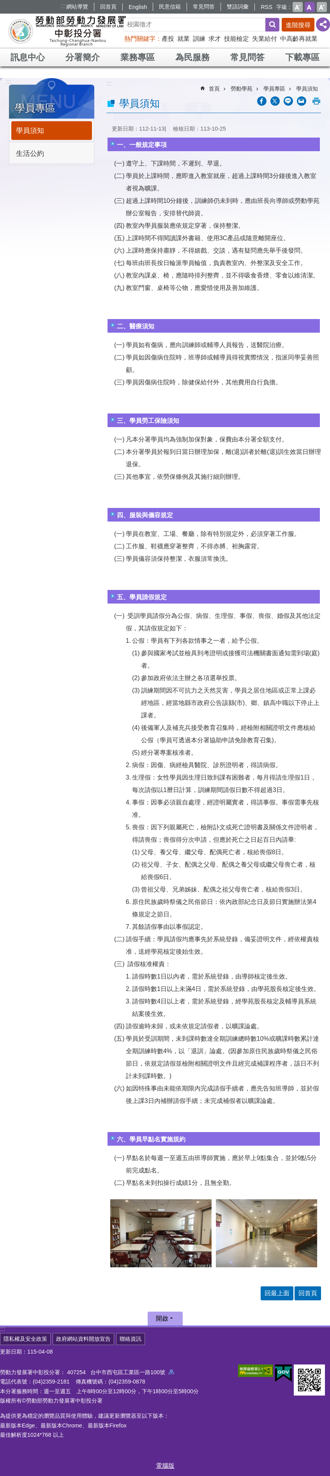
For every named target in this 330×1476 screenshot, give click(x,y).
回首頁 (108, 6)
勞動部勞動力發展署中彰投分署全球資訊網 (68, 31)
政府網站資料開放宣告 (83, 1339)
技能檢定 (236, 38)
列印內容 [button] (316, 101)
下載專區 (302, 57)
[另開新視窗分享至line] (288, 101)
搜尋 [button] (272, 24)
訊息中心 (28, 57)
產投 (168, 38)
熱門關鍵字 (139, 38)
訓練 (199, 38)
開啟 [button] (162, 1318)
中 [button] (310, 7)
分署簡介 (82, 57)
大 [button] (322, 7)
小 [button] (298, 7)
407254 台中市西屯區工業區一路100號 (120, 1372)
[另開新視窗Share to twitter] (275, 101)
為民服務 (192, 57)
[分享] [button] (323, 24)
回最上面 (277, 1293)
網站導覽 (77, 6)
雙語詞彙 (238, 6)
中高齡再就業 (299, 38)
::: (62, 6)
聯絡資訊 (130, 1339)
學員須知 (30, 130)
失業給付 (264, 38)
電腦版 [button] (165, 1465)
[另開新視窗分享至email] (301, 101)
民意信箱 (170, 6)
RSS (266, 7)
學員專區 (35, 108)
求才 (214, 38)
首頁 (214, 88)
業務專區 (137, 57)
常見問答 (204, 6)
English (138, 7)
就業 (183, 38)
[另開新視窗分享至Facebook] (261, 101)
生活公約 (30, 153)
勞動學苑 (241, 88)
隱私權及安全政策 (25, 1339)
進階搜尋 (298, 25)
